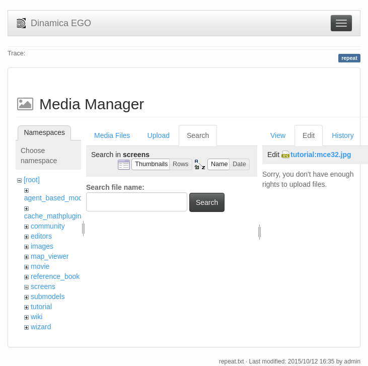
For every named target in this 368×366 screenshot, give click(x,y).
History (343, 135)
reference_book (55, 276)
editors (41, 236)
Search (198, 135)
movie (40, 266)
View (277, 135)
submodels (48, 296)
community (48, 226)
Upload (159, 135)
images (42, 246)
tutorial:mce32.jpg (320, 155)
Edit (309, 135)
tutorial (41, 307)
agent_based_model (56, 198)
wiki (36, 317)
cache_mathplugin (53, 216)
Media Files (112, 135)
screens (43, 286)
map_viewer (49, 256)
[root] (32, 180)
